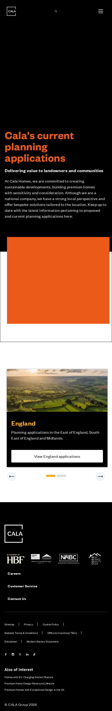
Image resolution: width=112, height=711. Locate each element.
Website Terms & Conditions (21, 633)
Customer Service (23, 585)
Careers (14, 573)
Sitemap (9, 624)
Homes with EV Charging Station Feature (29, 677)
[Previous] (11, 476)
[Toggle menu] (100, 11)
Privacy (28, 624)
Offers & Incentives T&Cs (62, 633)
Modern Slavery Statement (43, 641)
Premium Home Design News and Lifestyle (30, 683)
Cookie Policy (51, 624)
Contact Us (17, 598)
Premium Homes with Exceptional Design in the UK (34, 690)
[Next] (100, 476)
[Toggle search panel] (56, 11)
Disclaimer (11, 641)
